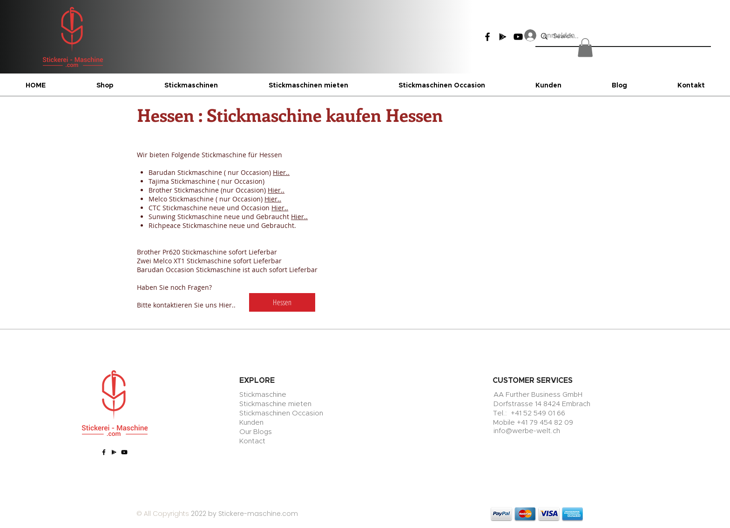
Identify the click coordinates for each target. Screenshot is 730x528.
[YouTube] (124, 452)
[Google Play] (502, 36)
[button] (585, 47)
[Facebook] (487, 36)
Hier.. (281, 172)
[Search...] (622, 36)
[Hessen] (282, 302)
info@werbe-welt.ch (526, 431)
